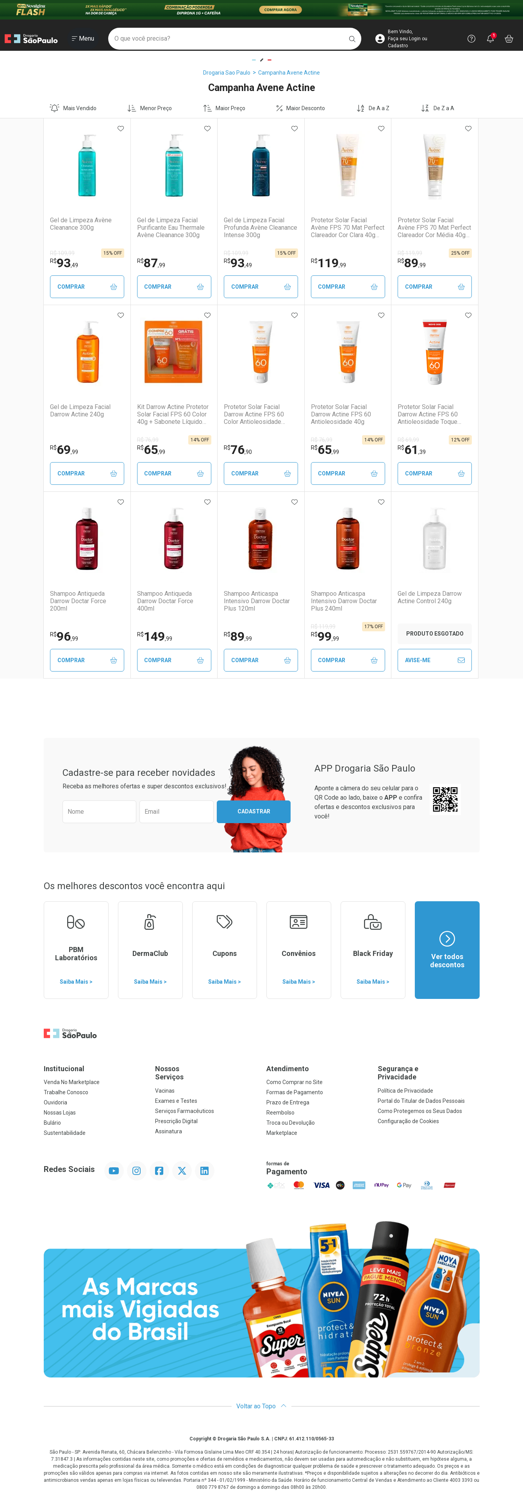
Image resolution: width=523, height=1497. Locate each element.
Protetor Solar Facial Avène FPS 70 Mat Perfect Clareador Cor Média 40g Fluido (434, 227)
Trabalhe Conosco (66, 1092)
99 (325, 636)
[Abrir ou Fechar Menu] (83, 39)
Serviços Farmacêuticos (184, 1111)
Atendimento (287, 1069)
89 (412, 263)
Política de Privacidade (405, 1091)
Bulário (52, 1123)
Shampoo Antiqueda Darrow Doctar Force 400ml (165, 601)
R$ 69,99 (408, 440)
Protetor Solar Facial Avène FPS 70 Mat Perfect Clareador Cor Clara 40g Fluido (347, 227)
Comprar (87, 287)
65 (151, 449)
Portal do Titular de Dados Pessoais (421, 1101)
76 (238, 449)
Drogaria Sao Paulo (226, 73)
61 (412, 449)
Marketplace (281, 1133)
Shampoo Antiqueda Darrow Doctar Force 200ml (78, 601)
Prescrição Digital (176, 1121)
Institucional (64, 1069)
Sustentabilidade (65, 1133)
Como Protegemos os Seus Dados (420, 1111)
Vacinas (165, 1091)
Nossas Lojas (60, 1112)
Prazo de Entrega (287, 1102)
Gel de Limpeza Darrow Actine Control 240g (430, 597)
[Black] (261, 10)
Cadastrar (253, 811)
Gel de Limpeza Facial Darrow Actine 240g (80, 410)
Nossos (206, 1073)
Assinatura (168, 1131)
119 (328, 263)
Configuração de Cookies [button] (408, 1121)
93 (64, 263)
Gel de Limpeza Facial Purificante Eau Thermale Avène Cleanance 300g (171, 227)
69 (64, 449)
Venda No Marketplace (72, 1082)
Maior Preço (224, 108)
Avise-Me (435, 660)
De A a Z (373, 108)
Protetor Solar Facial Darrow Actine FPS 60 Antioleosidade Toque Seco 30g (428, 414)
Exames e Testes (176, 1101)
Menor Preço (149, 108)
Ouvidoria (55, 1102)
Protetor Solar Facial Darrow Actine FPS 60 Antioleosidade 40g (341, 414)
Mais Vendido (73, 108)
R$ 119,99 (410, 253)
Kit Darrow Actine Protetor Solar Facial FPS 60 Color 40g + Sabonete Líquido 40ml (173, 414)
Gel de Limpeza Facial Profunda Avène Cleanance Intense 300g (260, 227)
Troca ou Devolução (290, 1123)
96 (64, 636)
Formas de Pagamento (294, 1092)
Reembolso (280, 1112)
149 (154, 636)
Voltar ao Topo (261, 1406)
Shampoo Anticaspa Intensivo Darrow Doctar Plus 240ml (344, 601)
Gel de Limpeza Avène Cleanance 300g (81, 223)
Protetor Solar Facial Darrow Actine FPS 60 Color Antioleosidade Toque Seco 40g (254, 414)
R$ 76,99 (148, 440)
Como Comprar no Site (294, 1082)
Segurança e (429, 1073)
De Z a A (437, 108)
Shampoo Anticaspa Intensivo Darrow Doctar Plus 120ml (257, 601)
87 (151, 263)
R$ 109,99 (62, 253)
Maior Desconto (301, 108)
